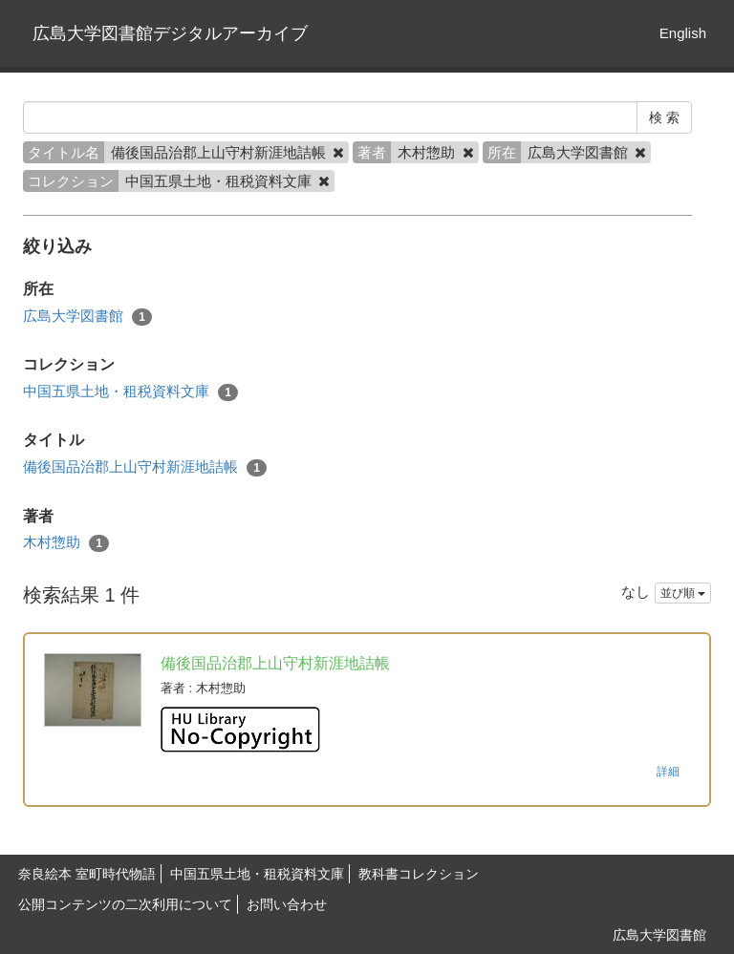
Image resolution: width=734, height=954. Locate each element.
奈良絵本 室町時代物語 (87, 873)
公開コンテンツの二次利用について (125, 904)
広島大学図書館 (87, 316)
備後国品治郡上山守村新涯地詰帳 (145, 467)
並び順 (682, 593)
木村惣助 (66, 543)
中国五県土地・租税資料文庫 (130, 392)
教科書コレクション (418, 873)
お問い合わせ (287, 904)
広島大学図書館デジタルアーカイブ (170, 33)
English (682, 33)
